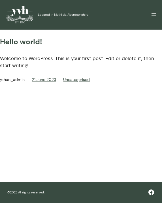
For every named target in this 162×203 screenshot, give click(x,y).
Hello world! (21, 42)
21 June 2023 (44, 79)
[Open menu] (153, 14)
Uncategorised (76, 79)
